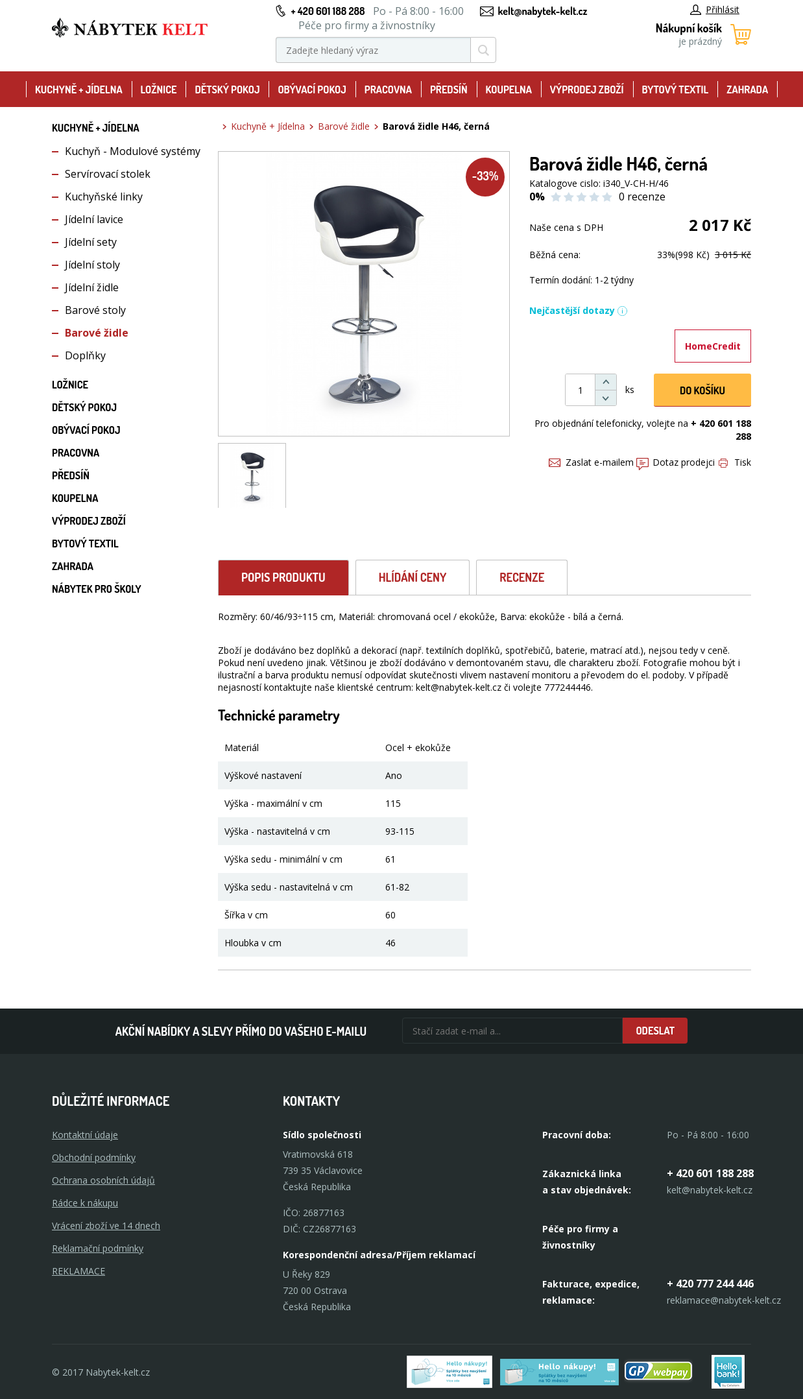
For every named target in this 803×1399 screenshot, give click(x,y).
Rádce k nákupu (85, 1203)
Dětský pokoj (227, 89)
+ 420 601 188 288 (328, 11)
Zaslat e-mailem (591, 462)
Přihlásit (714, 9)
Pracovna (388, 89)
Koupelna (509, 89)
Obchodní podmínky (94, 1157)
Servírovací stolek (107, 174)
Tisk (735, 462)
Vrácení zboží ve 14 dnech (106, 1225)
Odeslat (655, 1030)
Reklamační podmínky (97, 1248)
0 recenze (642, 196)
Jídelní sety (91, 242)
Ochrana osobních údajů (103, 1180)
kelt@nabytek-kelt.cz (543, 11)
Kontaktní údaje (85, 1135)
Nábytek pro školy (96, 588)
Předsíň (449, 89)
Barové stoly (95, 310)
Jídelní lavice (94, 219)
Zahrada (747, 89)
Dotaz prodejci (675, 462)
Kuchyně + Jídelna (79, 89)
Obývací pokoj (312, 89)
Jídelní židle (92, 287)
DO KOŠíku (702, 390)
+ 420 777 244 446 (710, 1283)
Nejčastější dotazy (578, 310)
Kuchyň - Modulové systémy (132, 151)
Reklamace (78, 1271)
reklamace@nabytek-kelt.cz (724, 1300)
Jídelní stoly (92, 264)
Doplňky (85, 355)
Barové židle (96, 333)
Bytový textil (674, 89)
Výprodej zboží (587, 89)
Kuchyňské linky (104, 196)
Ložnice (159, 89)
